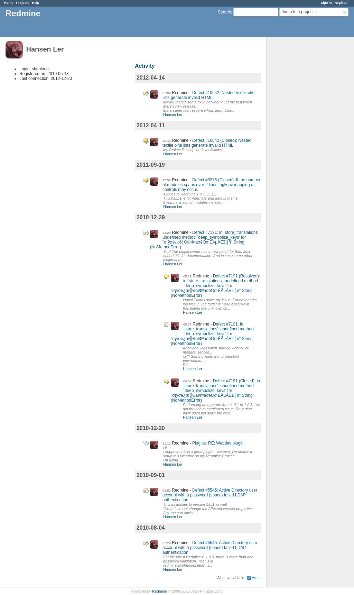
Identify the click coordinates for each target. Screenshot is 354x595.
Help (35, 2)
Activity (145, 66)
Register (341, 2)
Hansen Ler (173, 114)
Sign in (326, 2)
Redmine (159, 591)
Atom (256, 578)
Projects (22, 2)
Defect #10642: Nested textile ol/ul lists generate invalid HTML (208, 95)
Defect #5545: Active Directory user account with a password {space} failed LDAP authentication (209, 495)
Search (224, 12)
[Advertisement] (301, 145)
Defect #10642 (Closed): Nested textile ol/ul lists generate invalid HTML (207, 143)
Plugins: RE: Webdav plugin (218, 443)
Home (8, 2)
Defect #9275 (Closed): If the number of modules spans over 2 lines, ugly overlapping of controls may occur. (211, 184)
